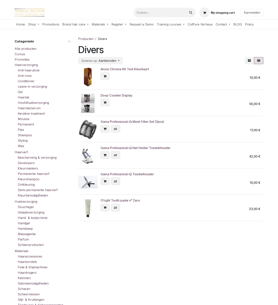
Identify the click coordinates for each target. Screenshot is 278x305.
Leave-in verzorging (32, 86)
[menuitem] (20, 24)
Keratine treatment (31, 113)
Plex (21, 130)
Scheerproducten (31, 245)
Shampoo (25, 135)
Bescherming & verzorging (37, 157)
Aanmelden (252, 12)
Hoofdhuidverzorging (33, 103)
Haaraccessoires (30, 256)
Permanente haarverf (33, 174)
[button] (100, 60)
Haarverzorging (26, 65)
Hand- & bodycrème (32, 218)
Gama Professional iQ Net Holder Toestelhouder (135, 148)
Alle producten (25, 49)
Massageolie (27, 234)
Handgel (24, 223)
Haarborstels (27, 262)
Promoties (22, 59)
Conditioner (26, 81)
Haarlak (23, 97)
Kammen (24, 278)
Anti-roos (25, 76)
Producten (86, 39)
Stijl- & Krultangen (31, 300)
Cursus (20, 54)
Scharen (24, 289)
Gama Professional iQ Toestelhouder (127, 174)
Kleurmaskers (28, 168)
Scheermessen (29, 294)
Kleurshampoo (28, 179)
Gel (20, 92)
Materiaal (21, 251)
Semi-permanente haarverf (38, 190)
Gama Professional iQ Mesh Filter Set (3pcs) (132, 122)
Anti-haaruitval (28, 70)
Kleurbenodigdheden (33, 195)
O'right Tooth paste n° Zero (120, 200)
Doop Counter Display (116, 95)
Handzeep (25, 228)
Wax (21, 146)
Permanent (26, 124)
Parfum (23, 239)
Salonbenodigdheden (33, 283)
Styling (23, 140)
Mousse (23, 119)
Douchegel (26, 207)
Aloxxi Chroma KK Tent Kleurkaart (125, 69)
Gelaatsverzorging (31, 212)
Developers (26, 163)
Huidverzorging (26, 201)
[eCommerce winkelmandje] (217, 12)
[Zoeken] (191, 12)
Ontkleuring (26, 184)
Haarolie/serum (29, 108)
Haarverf (21, 152)
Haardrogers (27, 272)
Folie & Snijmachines (32, 267)
